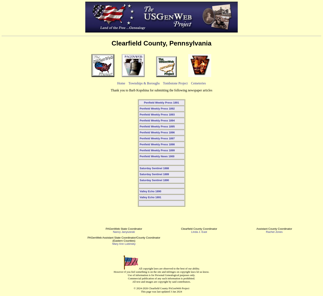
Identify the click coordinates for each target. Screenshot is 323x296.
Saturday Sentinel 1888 (154, 168)
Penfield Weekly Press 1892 (157, 108)
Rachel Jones (274, 231)
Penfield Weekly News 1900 (157, 156)
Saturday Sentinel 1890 (154, 180)
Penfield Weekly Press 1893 (157, 114)
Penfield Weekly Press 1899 (157, 150)
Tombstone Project (175, 83)
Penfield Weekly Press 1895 (157, 126)
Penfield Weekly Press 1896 (157, 132)
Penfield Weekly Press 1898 (157, 144)
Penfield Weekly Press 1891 (161, 102)
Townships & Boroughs (144, 83)
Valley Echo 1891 (150, 197)
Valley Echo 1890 (150, 191)
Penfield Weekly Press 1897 (157, 138)
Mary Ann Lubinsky (124, 243)
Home (121, 83)
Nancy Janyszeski (124, 231)
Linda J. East (199, 231)
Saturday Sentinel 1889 (154, 174)
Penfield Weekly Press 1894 (157, 120)
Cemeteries (198, 83)
